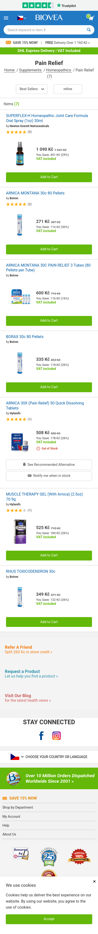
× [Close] (94, 881)
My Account (11, 816)
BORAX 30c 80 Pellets (25, 336)
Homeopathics (59, 70)
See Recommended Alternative (49, 465)
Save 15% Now (19, 798)
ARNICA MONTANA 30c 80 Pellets (35, 193)
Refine (68, 89)
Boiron (14, 198)
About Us (9, 834)
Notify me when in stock (49, 476)
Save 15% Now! (22, 43)
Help (5, 825)
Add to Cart (49, 177)
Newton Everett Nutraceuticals (29, 126)
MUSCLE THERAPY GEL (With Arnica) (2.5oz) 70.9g (44, 497)
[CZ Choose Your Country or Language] (21, 18)
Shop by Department (17, 807)
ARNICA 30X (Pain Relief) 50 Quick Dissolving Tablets (45, 405)
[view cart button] (91, 18)
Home (9, 70)
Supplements (30, 70)
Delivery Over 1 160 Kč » (67, 43)
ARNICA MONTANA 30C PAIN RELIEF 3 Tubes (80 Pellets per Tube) (48, 268)
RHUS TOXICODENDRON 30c (30, 571)
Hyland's (15, 413)
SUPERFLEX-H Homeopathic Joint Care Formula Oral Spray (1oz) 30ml (47, 118)
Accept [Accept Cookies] (49, 919)
